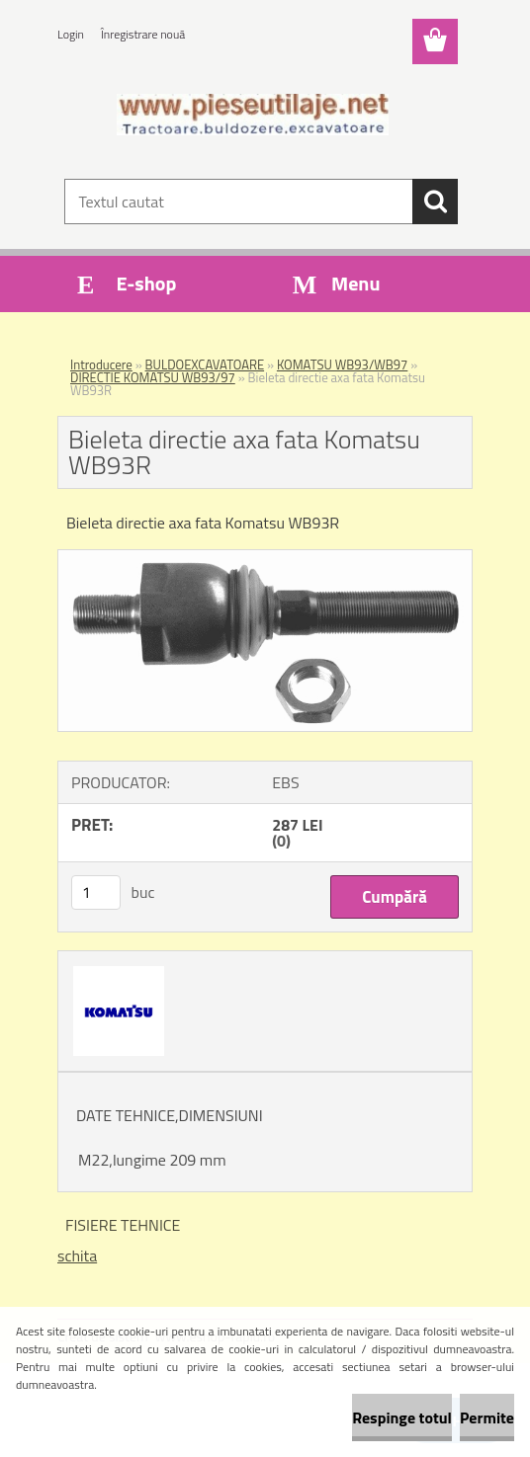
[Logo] (253, 114)
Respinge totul (402, 1417)
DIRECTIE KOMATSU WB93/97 (152, 377)
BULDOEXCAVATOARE (205, 364)
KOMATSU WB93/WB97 (342, 364)
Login (70, 34)
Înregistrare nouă (143, 34)
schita (77, 1255)
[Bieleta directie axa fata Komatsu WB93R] (265, 558)
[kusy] (96, 892)
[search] (435, 201)
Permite (487, 1417)
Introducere (101, 364)
